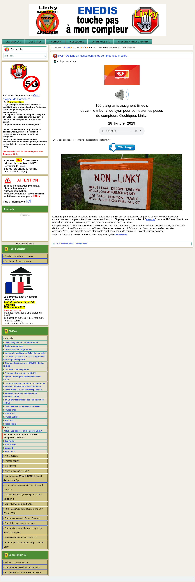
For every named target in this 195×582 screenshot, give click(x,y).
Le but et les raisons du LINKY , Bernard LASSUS (23, 487)
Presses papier (12, 461)
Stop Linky (150, 220)
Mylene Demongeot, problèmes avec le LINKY (22, 378)
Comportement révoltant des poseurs (22, 567)
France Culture (12, 417)
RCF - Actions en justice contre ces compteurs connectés (21, 436)
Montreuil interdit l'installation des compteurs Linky (20, 394)
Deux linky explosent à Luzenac (20, 523)
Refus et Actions (76, 42)
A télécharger (55, 42)
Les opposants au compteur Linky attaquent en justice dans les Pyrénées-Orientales (24, 384)
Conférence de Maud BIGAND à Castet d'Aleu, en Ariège (23, 478)
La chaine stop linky (100, 42)
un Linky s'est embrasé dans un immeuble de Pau (23, 401)
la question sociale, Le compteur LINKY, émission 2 (23, 496)
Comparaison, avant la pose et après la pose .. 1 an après (23, 530)
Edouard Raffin (121, 235)
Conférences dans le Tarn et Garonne (22, 518)
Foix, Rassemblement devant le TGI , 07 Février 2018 (23, 511)
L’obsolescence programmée (18, 349)
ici (25, 166)
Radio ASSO (10, 451)
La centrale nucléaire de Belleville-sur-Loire (25, 353)
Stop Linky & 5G (13, 42)
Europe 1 (9, 448)
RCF (7, 427)
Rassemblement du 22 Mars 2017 (21, 537)
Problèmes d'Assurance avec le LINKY (23, 572)
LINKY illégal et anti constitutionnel (21, 342)
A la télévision (11, 456)
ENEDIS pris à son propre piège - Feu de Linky (23, 544)
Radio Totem (10, 424)
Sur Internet (10, 466)
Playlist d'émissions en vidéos (19, 256)
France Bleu (10, 444)
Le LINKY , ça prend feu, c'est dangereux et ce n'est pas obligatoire (24, 358)
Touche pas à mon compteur (18, 261)
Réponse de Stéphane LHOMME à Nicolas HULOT (23, 364)
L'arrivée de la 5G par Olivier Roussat (22, 406)
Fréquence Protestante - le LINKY (20, 373)
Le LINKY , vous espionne (17, 370)
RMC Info (9, 420)
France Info (10, 413)
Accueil (67, 47)
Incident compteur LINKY (16, 562)
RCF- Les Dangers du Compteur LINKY (23, 431)
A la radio (9, 338)
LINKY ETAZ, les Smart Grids (18, 504)
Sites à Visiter (34, 42)
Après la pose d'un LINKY (17, 471)
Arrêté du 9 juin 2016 (13, 310)
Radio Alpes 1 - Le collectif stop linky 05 (23, 390)
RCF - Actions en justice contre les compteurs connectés (92, 55)
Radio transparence (14, 346)
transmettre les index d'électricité (132, 42)
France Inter (10, 410)
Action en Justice (68, 244)
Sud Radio (9, 441)
